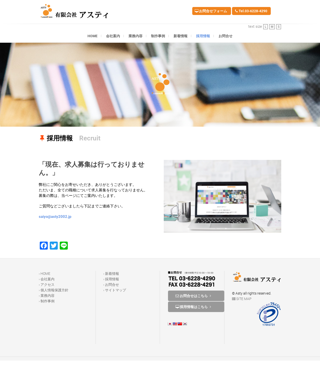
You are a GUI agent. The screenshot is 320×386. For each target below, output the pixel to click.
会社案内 (113, 36)
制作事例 (158, 36)
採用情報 (203, 36)
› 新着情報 (111, 274)
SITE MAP (242, 299)
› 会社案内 (46, 279)
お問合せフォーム (211, 11)
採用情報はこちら (194, 307)
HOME (93, 36)
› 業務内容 (46, 296)
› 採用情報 (111, 279)
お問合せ (225, 36)
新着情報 (181, 36)
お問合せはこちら (194, 296)
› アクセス (46, 285)
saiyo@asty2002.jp (55, 216)
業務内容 (135, 36)
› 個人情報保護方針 (53, 290)
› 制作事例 (46, 301)
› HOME (44, 274)
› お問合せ (111, 285)
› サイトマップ (114, 290)
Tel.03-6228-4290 (250, 11)
